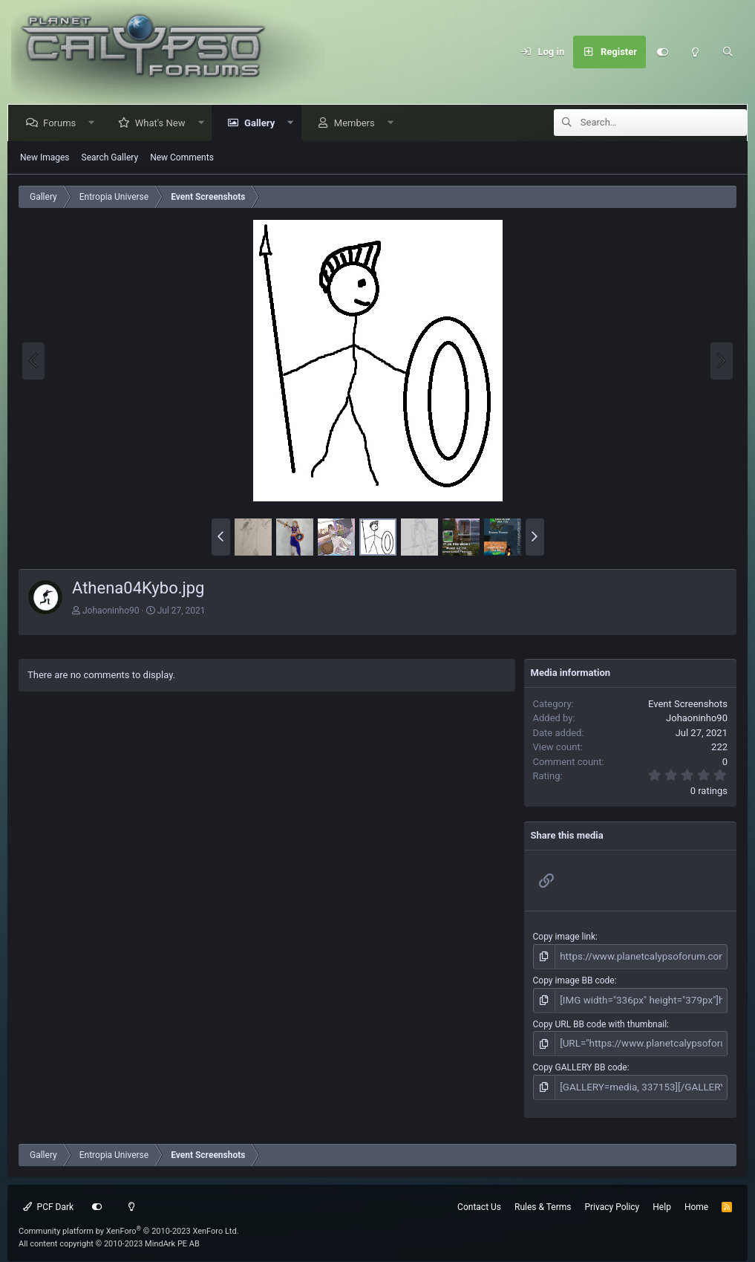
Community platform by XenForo (129, 1224)
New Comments (182, 157)
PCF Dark (48, 1200)
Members (357, 123)
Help (662, 1200)
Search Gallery (110, 157)
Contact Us (479, 1200)
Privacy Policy (611, 1200)
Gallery (262, 123)
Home (696, 1200)
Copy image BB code (574, 979)
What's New (163, 123)
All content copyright (109, 1237)
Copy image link (564, 936)
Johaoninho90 (111, 610)
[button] (94, 123)
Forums (62, 123)
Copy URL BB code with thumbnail (600, 1020)
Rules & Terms (542, 1200)
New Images (45, 157)
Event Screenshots (688, 703)
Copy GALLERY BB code (580, 1063)
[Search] (727, 52)
